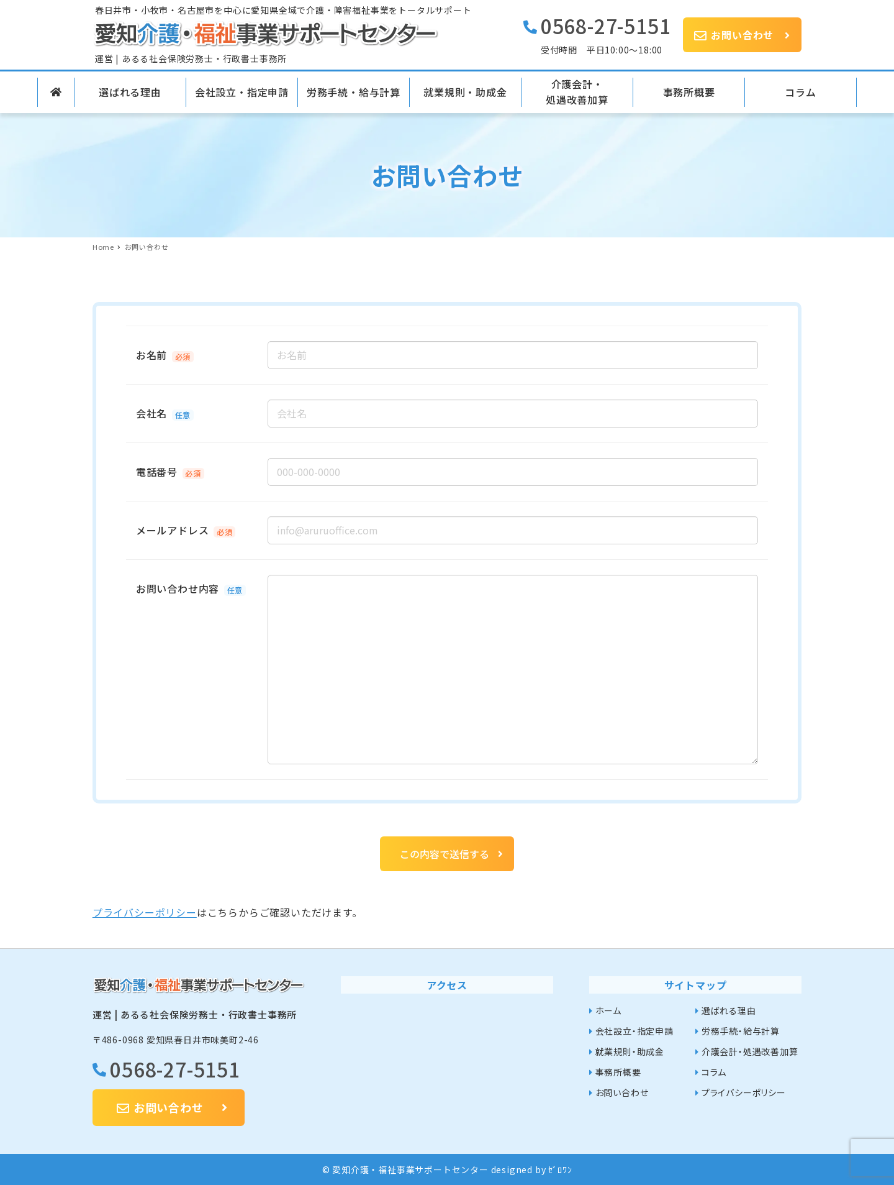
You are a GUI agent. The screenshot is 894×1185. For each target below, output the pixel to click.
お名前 (151, 354)
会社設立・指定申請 (634, 1031)
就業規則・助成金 (629, 1051)
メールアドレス (172, 530)
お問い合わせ (622, 1092)
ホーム (608, 1010)
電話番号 (157, 471)
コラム (714, 1072)
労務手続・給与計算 (741, 1031)
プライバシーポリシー (145, 912)
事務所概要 (618, 1072)
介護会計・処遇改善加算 (750, 1051)
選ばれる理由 (729, 1010)
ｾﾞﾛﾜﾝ (560, 1169)
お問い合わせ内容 (177, 588)
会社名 (151, 413)
